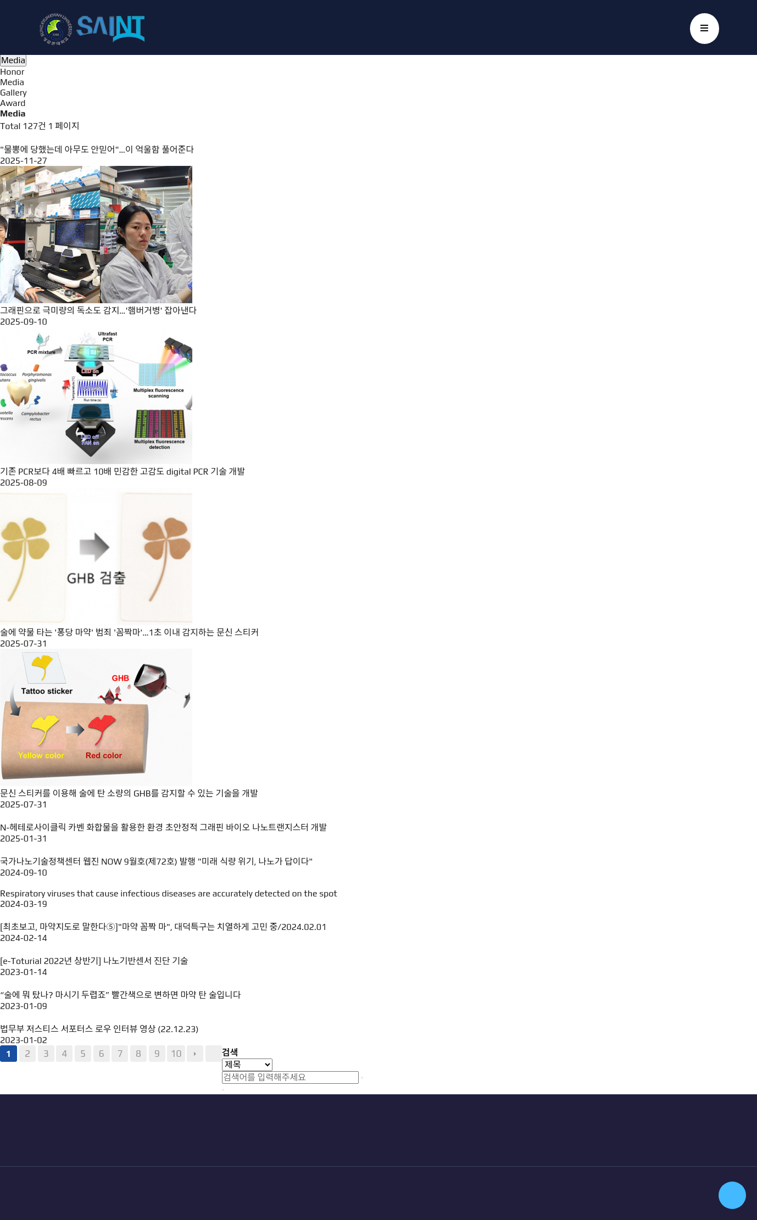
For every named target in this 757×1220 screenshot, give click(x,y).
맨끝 (213, 1053)
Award (12, 103)
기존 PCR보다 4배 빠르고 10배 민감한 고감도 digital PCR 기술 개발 (122, 471)
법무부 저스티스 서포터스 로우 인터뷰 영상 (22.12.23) (99, 1029)
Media (12, 82)
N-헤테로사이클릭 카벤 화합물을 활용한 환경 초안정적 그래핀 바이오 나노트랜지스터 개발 (163, 827)
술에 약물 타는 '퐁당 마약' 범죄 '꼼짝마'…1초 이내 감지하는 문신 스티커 (129, 632)
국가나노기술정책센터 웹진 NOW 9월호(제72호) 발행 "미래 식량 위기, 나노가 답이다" (156, 861)
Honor (12, 71)
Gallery (13, 92)
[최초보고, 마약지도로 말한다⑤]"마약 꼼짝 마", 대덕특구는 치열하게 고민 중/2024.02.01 (163, 927)
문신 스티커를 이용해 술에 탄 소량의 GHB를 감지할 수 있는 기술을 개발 (129, 793)
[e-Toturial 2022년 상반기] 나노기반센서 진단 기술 (94, 961)
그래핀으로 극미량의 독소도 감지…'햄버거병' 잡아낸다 (98, 310)
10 (175, 1053)
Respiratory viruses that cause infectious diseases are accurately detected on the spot (168, 893)
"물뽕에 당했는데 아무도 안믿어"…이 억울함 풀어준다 (97, 149)
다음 (195, 1053)
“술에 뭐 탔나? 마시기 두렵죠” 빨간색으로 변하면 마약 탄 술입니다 (120, 995)
